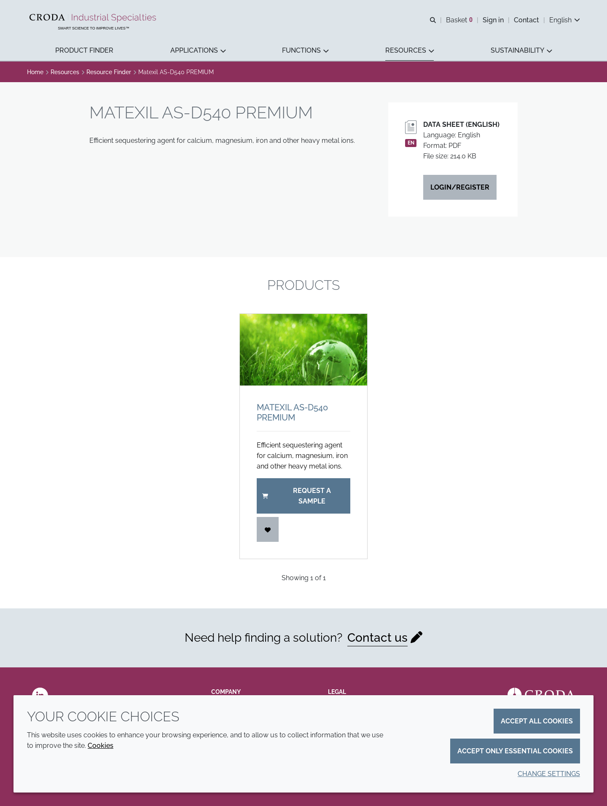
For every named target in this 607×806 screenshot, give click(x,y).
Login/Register (459, 187)
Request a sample (296, 496)
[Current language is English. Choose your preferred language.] (564, 20)
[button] (84, 50)
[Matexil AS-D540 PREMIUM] (303, 350)
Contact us (377, 638)
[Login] (268, 529)
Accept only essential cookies (515, 751)
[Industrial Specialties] (94, 18)
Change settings (549, 774)
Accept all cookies (537, 721)
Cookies (100, 746)
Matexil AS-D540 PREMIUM (292, 412)
